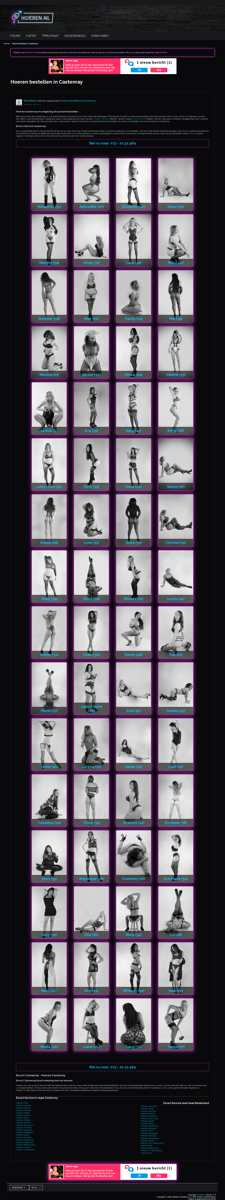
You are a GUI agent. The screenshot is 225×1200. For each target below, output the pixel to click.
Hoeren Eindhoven (149, 1126)
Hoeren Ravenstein (150, 1138)
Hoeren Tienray (23, 1122)
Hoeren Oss (146, 1153)
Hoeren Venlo (147, 1108)
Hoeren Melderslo (24, 1132)
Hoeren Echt (146, 1145)
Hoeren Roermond (149, 1118)
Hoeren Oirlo (22, 1103)
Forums (15, 35)
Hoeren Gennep (148, 1111)
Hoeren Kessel (148, 1113)
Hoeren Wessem (149, 1128)
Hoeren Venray (23, 1113)
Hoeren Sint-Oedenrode (152, 1143)
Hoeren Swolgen (24, 1130)
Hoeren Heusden (149, 1106)
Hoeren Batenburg (149, 1148)
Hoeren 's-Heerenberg (151, 1150)
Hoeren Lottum (23, 1147)
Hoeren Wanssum (24, 1125)
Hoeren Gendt (147, 1140)
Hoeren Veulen (101, 119)
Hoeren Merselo (23, 1137)
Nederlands (18, 1187)
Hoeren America (23, 1127)
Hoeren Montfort (148, 1136)
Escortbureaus (75, 35)
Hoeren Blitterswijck (26, 1144)
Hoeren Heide (22, 1115)
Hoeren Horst (139, 119)
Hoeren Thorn (147, 1131)
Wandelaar (30, 100)
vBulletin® (201, 1195)
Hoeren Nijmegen (149, 1133)
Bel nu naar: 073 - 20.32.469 (112, 143)
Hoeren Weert (147, 1121)
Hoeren (7, 43)
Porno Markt (100, 35)
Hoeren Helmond (149, 1116)
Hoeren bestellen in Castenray (25, 43)
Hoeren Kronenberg (25, 1149)
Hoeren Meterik (23, 1110)
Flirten (31, 35)
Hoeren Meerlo (23, 1120)
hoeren (191, 133)
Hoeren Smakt (23, 1135)
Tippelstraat (50, 35)
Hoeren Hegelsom (24, 1142)
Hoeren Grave (147, 1123)
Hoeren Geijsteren (25, 1140)
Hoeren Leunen (23, 1105)
